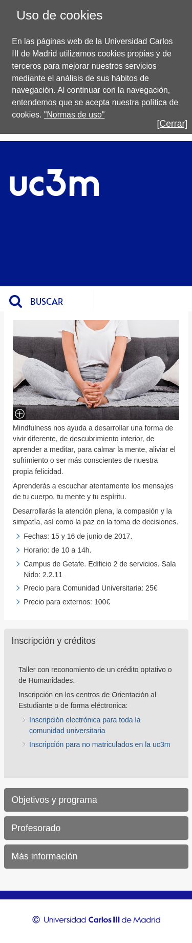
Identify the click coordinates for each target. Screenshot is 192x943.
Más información (45, 856)
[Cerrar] (172, 124)
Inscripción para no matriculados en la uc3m (99, 744)
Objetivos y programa (54, 800)
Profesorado (36, 828)
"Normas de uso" (74, 114)
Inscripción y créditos (54, 641)
